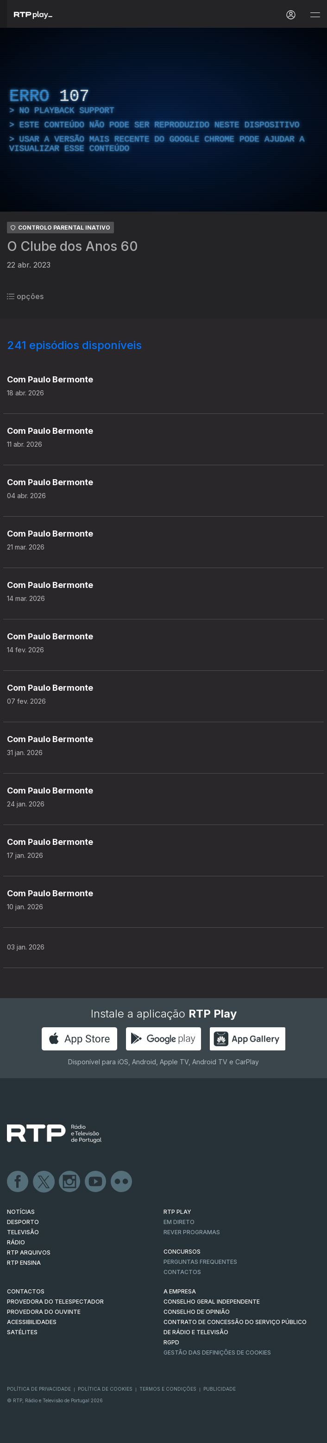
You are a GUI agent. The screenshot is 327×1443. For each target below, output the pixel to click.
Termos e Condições (167, 1389)
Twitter (44, 1182)
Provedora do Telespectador (55, 1301)
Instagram (70, 1182)
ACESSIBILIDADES (32, 1321)
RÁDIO (16, 1242)
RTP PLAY (177, 1211)
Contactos (182, 1271)
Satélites (22, 1332)
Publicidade (219, 1389)
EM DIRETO (179, 1221)
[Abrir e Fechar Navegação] (315, 15)
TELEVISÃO (23, 1232)
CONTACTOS (25, 1291)
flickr (122, 1182)
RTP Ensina (24, 1262)
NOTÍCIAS (21, 1211)
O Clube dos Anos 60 (72, 246)
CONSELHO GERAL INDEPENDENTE (212, 1301)
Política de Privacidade (39, 1389)
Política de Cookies (105, 1389)
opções (25, 296)
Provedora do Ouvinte (44, 1311)
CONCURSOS (182, 1251)
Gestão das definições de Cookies (217, 1352)
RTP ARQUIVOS (28, 1252)
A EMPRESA (180, 1291)
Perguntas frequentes (200, 1261)
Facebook (18, 1182)
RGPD (171, 1342)
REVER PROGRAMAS (192, 1232)
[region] (163, 120)
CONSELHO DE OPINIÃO (197, 1311)
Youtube (96, 1182)
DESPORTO (23, 1221)
